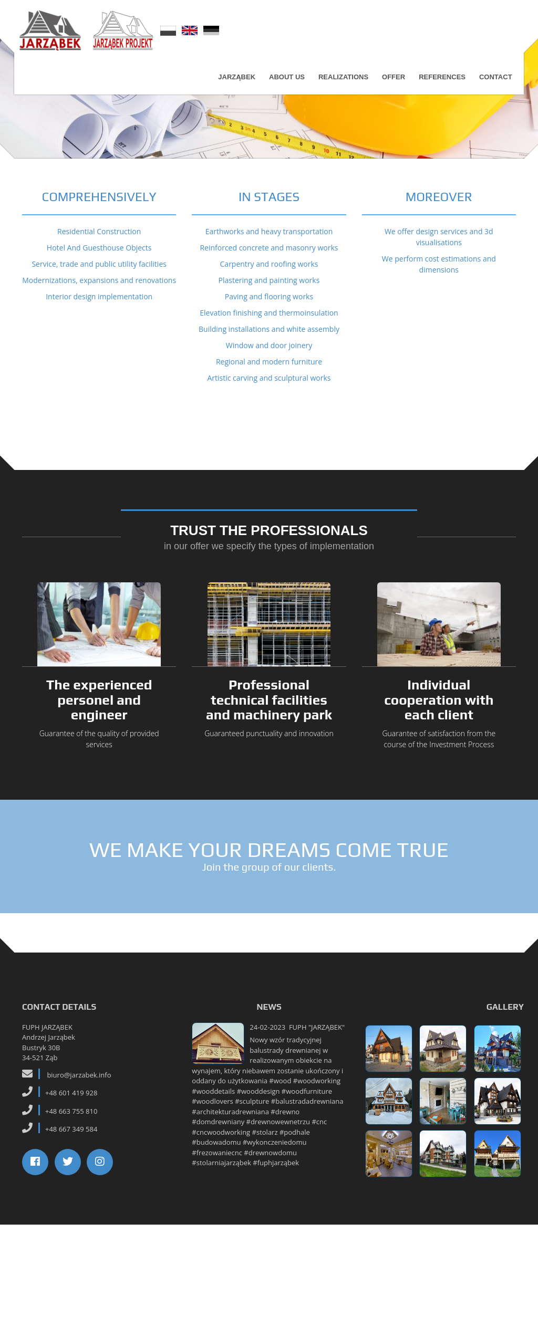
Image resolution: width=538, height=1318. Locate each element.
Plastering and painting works (269, 374)
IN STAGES (269, 290)
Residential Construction (99, 325)
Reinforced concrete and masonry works (269, 341)
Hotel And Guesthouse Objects (99, 341)
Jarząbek (234, 83)
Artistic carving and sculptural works (268, 471)
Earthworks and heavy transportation (269, 325)
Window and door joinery (269, 439)
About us (284, 83)
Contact (492, 83)
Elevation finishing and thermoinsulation (269, 406)
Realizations (340, 83)
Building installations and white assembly (269, 422)
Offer (390, 83)
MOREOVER (439, 290)
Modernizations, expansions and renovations (99, 374)
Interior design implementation (99, 390)
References (439, 83)
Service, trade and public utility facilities (99, 357)
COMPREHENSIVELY (99, 290)
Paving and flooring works (269, 390)
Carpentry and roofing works (269, 357)
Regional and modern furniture (269, 455)
